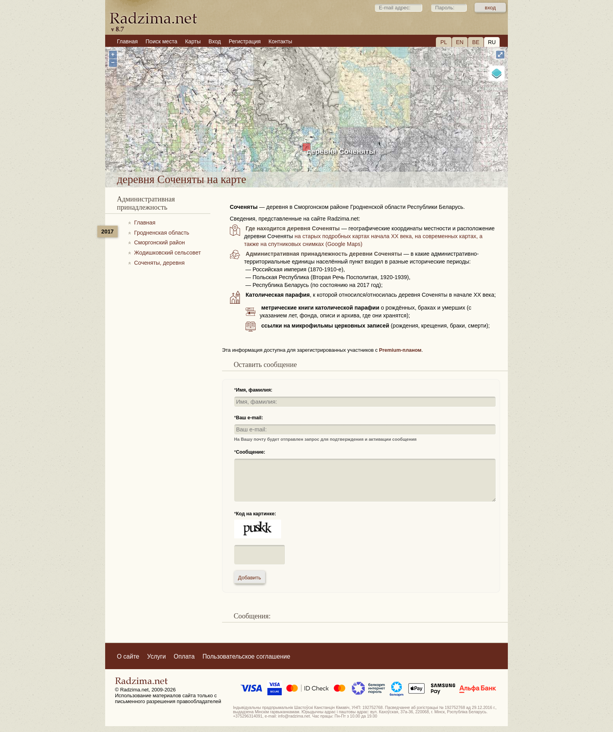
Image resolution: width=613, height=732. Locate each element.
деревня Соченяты (340, 151)
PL (443, 42)
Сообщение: (250, 452)
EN (459, 42)
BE (476, 42)
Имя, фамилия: (254, 390)
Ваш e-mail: (249, 417)
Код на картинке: (256, 513)
